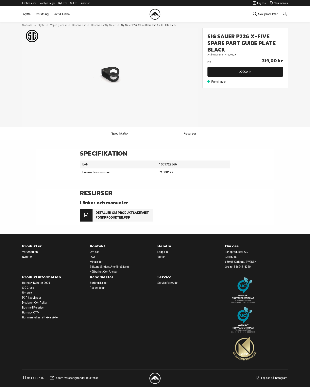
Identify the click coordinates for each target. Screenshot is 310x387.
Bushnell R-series (33, 307)
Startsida (27, 25)
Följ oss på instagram (271, 377)
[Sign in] (285, 14)
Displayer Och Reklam (35, 302)
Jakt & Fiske (61, 14)
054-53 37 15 (33, 377)
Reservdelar (79, 25)
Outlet (73, 3)
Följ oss (259, 3)
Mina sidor (96, 261)
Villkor (161, 256)
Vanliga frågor (47, 3)
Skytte (26, 14)
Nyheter (62, 3)
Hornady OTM (30, 312)
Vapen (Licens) (58, 25)
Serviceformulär (167, 282)
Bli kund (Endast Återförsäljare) (109, 266)
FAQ (92, 256)
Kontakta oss (29, 3)
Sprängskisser (99, 282)
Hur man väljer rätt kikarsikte (40, 317)
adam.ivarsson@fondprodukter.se (73, 377)
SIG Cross (28, 287)
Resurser (189, 133)
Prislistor (85, 3)
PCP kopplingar (31, 297)
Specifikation (120, 133)
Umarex (27, 292)
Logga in (245, 71)
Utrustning (42, 14)
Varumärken (278, 3)
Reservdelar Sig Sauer (103, 25)
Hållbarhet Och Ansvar (104, 271)
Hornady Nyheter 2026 (36, 282)
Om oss (94, 251)
